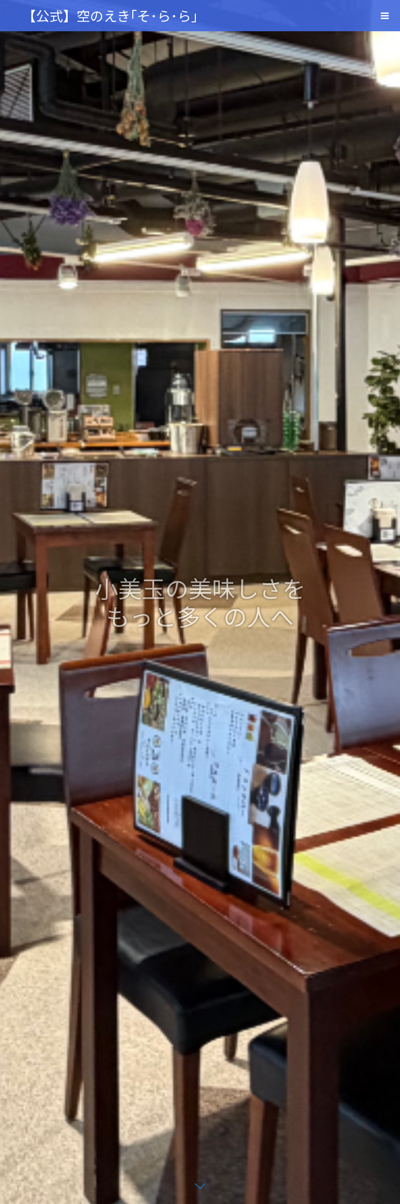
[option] (200, 602)
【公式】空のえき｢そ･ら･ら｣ (110, 15)
